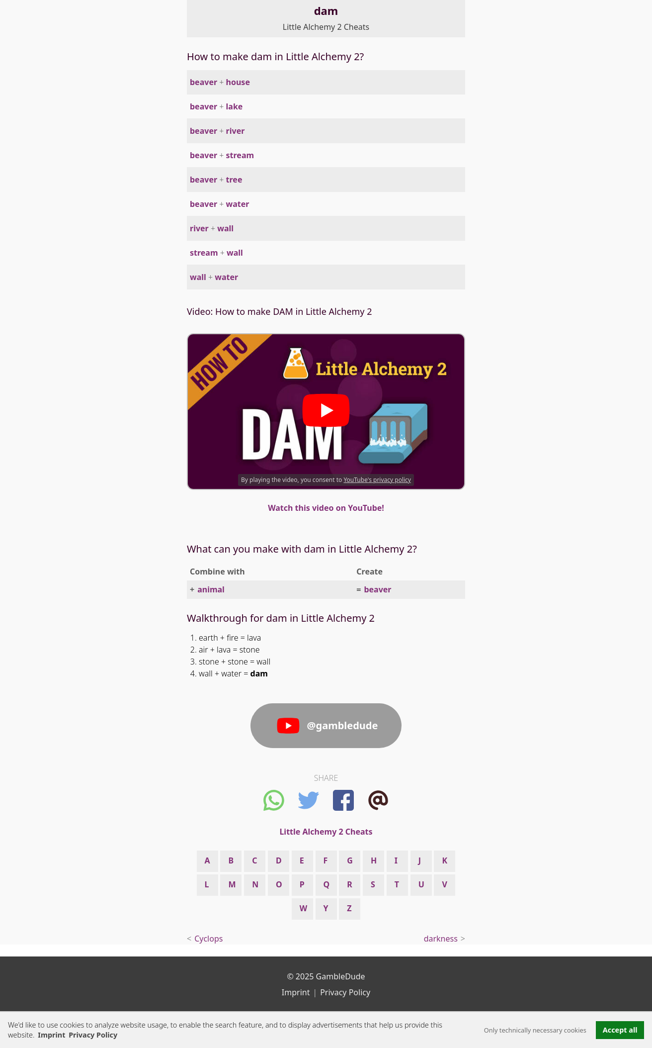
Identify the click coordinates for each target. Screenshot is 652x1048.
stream (240, 155)
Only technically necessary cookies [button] (535, 1030)
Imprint (51, 1035)
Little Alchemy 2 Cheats (326, 26)
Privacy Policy (345, 992)
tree (234, 179)
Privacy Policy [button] (93, 1035)
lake (234, 106)
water (237, 203)
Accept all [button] (620, 1030)
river (235, 130)
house (238, 82)
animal (211, 589)
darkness (441, 938)
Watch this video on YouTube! (326, 507)
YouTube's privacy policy (377, 480)
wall (225, 228)
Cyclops (208, 938)
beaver (203, 82)
